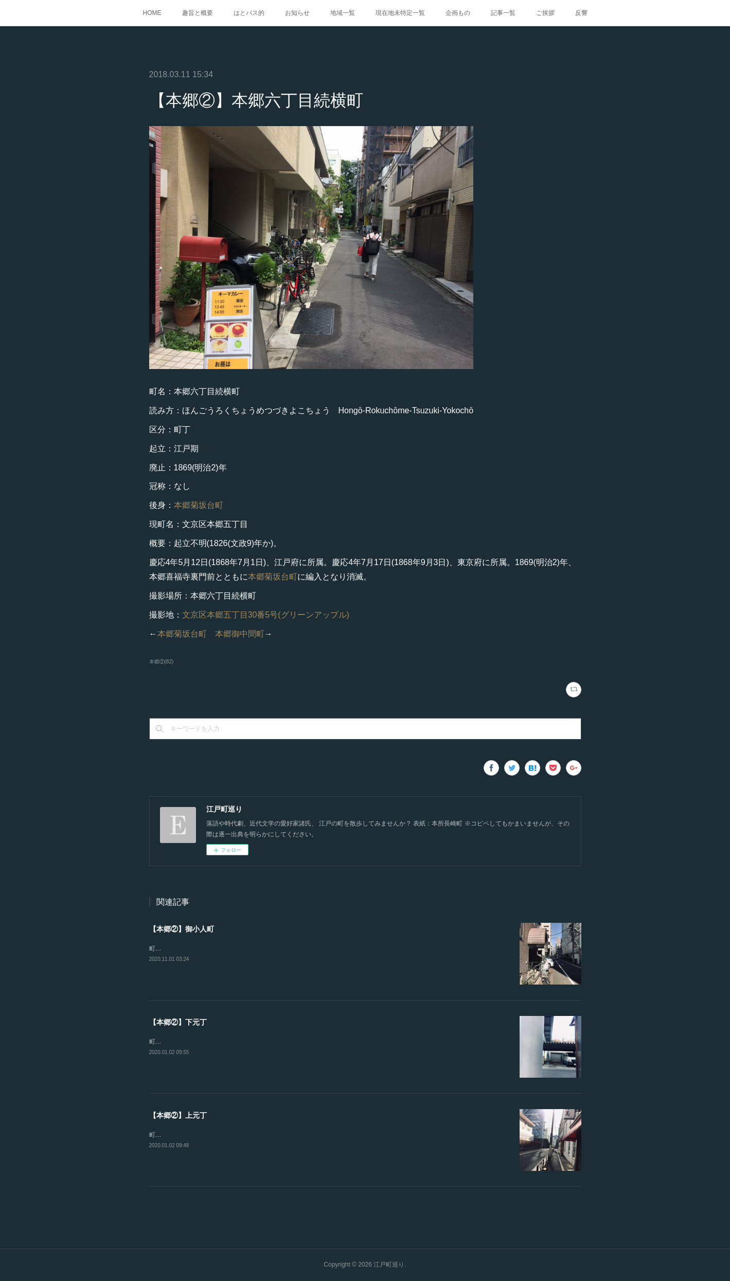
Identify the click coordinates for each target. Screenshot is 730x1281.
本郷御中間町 (239, 633)
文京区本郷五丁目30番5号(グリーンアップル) (265, 614)
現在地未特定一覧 (400, 12)
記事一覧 (503, 12)
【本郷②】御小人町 (181, 929)
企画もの (458, 12)
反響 (581, 12)
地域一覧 (342, 12)
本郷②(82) (161, 661)
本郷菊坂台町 (198, 505)
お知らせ (297, 12)
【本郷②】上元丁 (178, 1115)
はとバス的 (249, 12)
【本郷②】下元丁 (178, 1022)
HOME (152, 12)
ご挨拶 (545, 12)
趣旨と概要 (197, 12)
